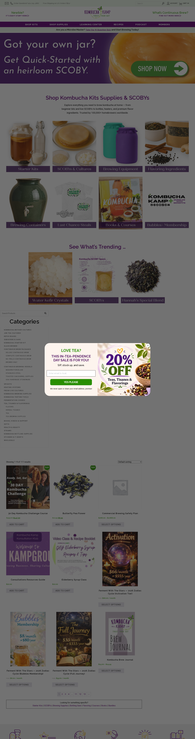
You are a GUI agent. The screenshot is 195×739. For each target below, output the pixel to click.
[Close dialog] (148, 345)
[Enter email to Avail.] (71, 373)
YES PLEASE (71, 382)
